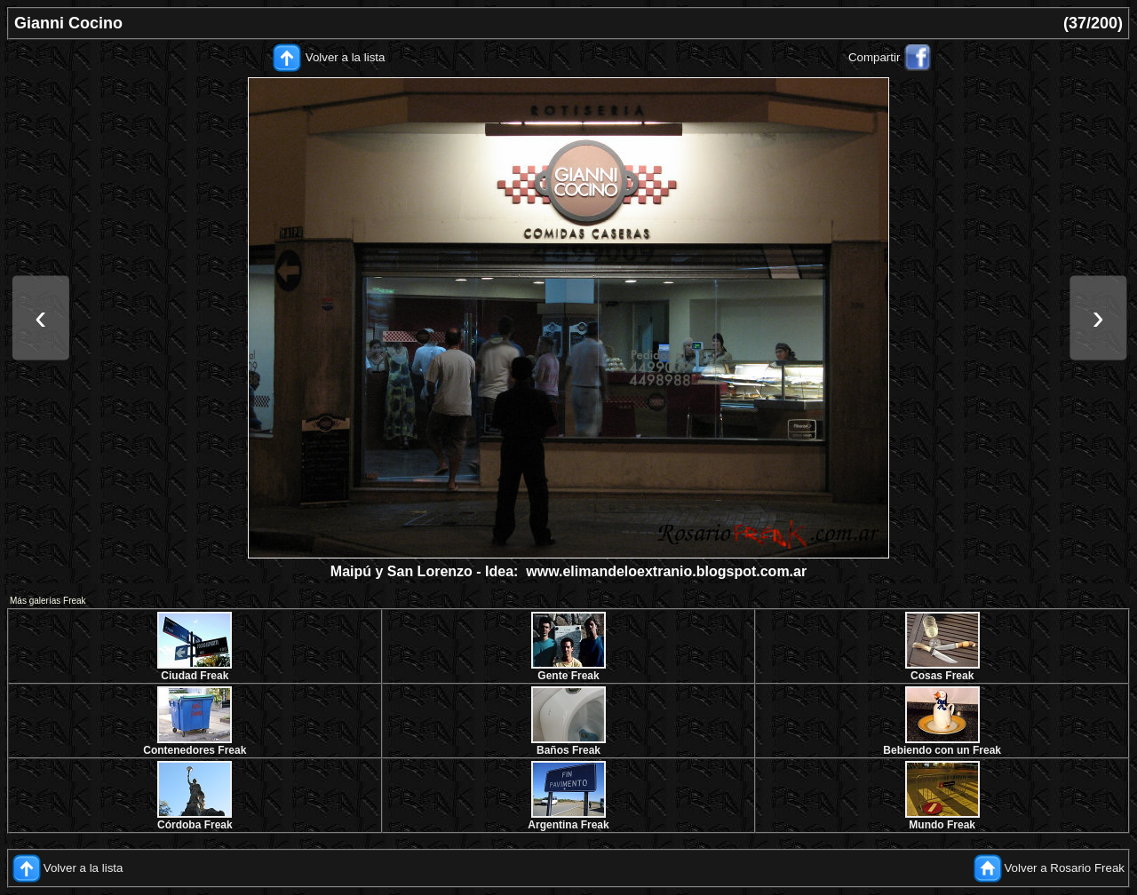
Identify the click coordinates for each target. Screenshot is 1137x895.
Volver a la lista (346, 57)
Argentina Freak (568, 825)
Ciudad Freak (194, 675)
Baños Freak (568, 750)
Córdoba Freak (195, 825)
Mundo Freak (942, 825)
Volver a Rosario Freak (1064, 868)
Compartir (874, 57)
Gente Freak (568, 675)
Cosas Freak (942, 675)
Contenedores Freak (194, 750)
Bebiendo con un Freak (942, 750)
